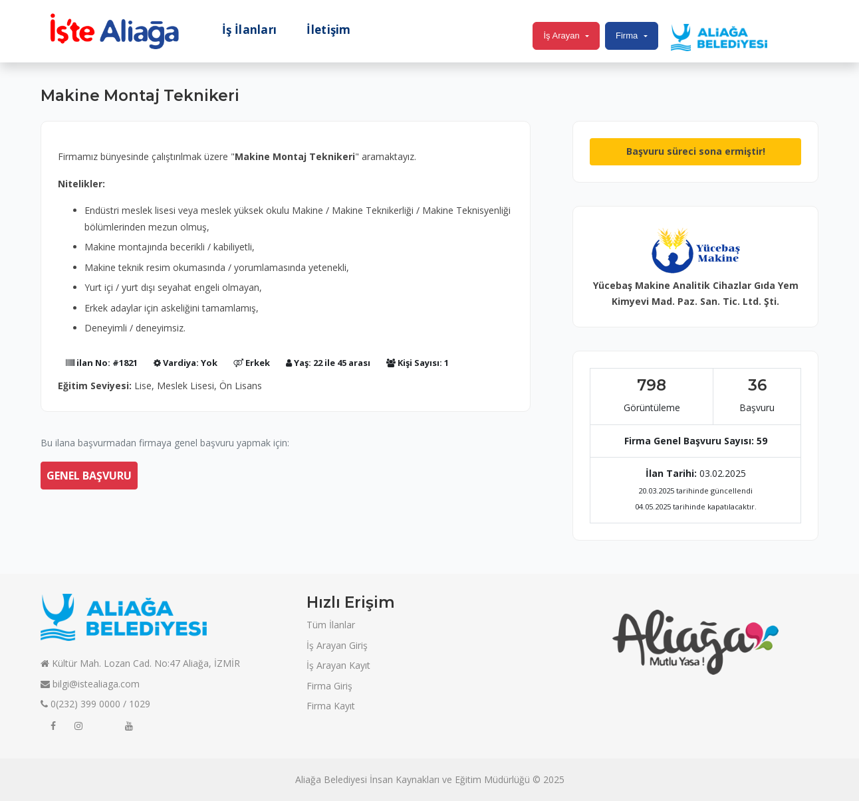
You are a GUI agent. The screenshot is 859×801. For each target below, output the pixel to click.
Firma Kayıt (331, 705)
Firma (627, 36)
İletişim (328, 30)
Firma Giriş (329, 685)
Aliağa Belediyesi (331, 779)
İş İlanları (249, 30)
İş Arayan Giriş (337, 645)
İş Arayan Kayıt (338, 665)
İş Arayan (561, 36)
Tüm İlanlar (331, 624)
